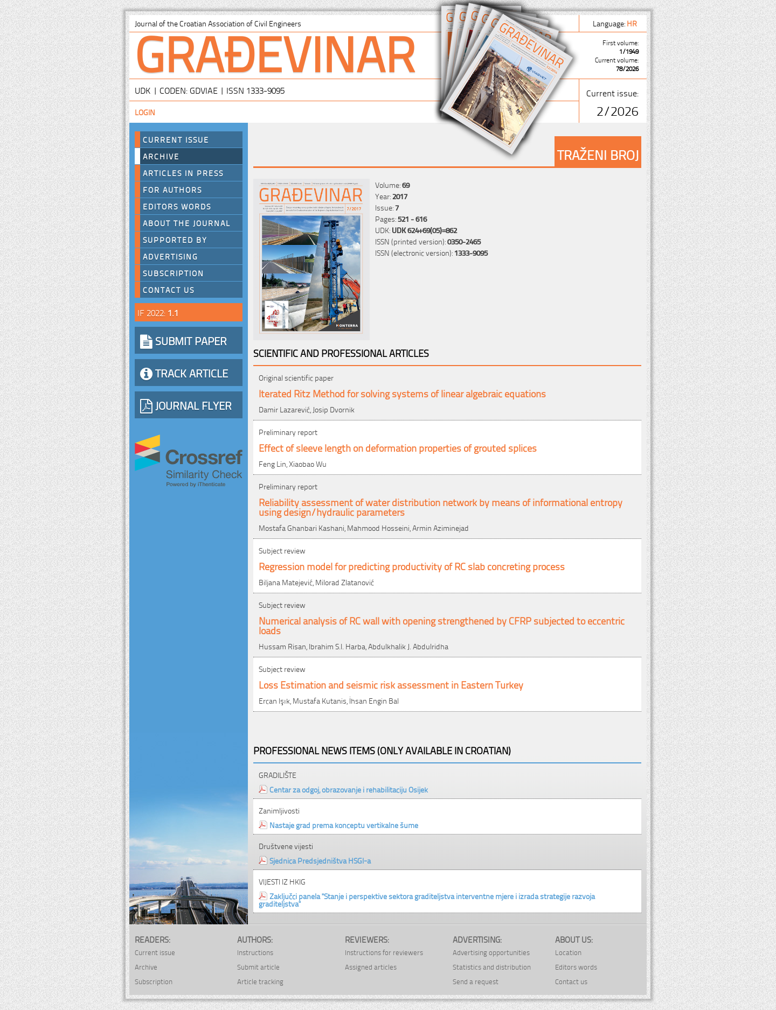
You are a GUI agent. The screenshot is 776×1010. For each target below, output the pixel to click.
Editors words (177, 206)
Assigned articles (371, 967)
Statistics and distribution (492, 967)
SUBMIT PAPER (183, 340)
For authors (172, 189)
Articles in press (183, 172)
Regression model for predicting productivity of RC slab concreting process (412, 565)
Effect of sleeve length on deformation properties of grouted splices (398, 447)
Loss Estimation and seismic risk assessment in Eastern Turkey (391, 684)
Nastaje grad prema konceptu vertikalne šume (343, 824)
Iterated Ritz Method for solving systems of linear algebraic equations (402, 392)
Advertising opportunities (491, 952)
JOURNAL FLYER (186, 405)
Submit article (258, 967)
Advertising (170, 256)
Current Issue (176, 139)
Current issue (155, 952)
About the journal (187, 223)
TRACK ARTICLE (184, 372)
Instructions (255, 952)
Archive (161, 156)
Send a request (475, 981)
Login (145, 111)
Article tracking (260, 981)
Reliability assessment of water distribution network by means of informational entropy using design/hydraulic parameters (440, 506)
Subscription (173, 273)
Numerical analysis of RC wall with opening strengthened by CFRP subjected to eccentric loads (442, 625)
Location (568, 952)
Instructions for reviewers (384, 952)
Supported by (175, 239)
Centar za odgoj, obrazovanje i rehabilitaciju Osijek (348, 789)
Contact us (169, 289)
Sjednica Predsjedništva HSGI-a (320, 860)
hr (633, 23)
